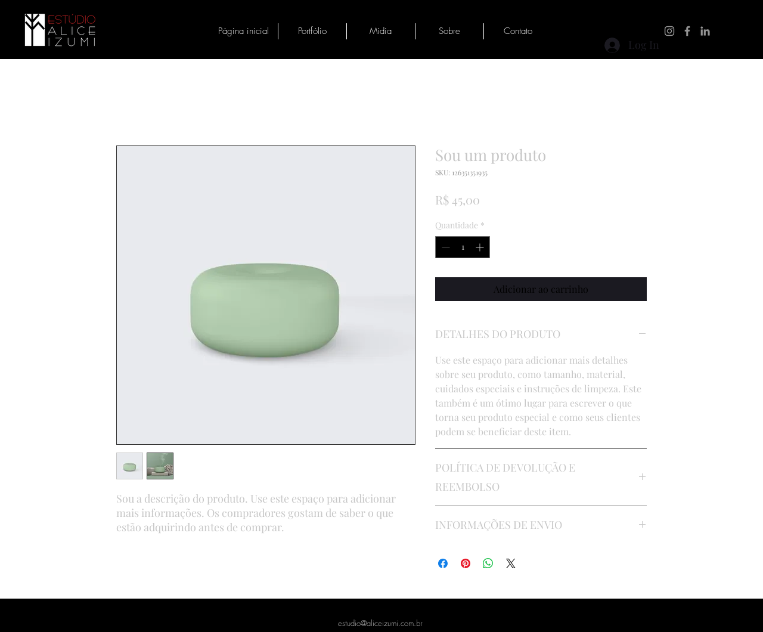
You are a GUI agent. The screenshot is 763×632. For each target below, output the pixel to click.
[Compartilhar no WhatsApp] (488, 563)
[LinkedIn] (705, 31)
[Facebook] (687, 31)
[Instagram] (669, 31)
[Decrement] (444, 247)
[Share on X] (511, 563)
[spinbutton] (462, 247)
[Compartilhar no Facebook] (443, 563)
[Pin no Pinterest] (465, 563)
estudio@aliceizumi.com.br (380, 623)
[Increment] (480, 247)
